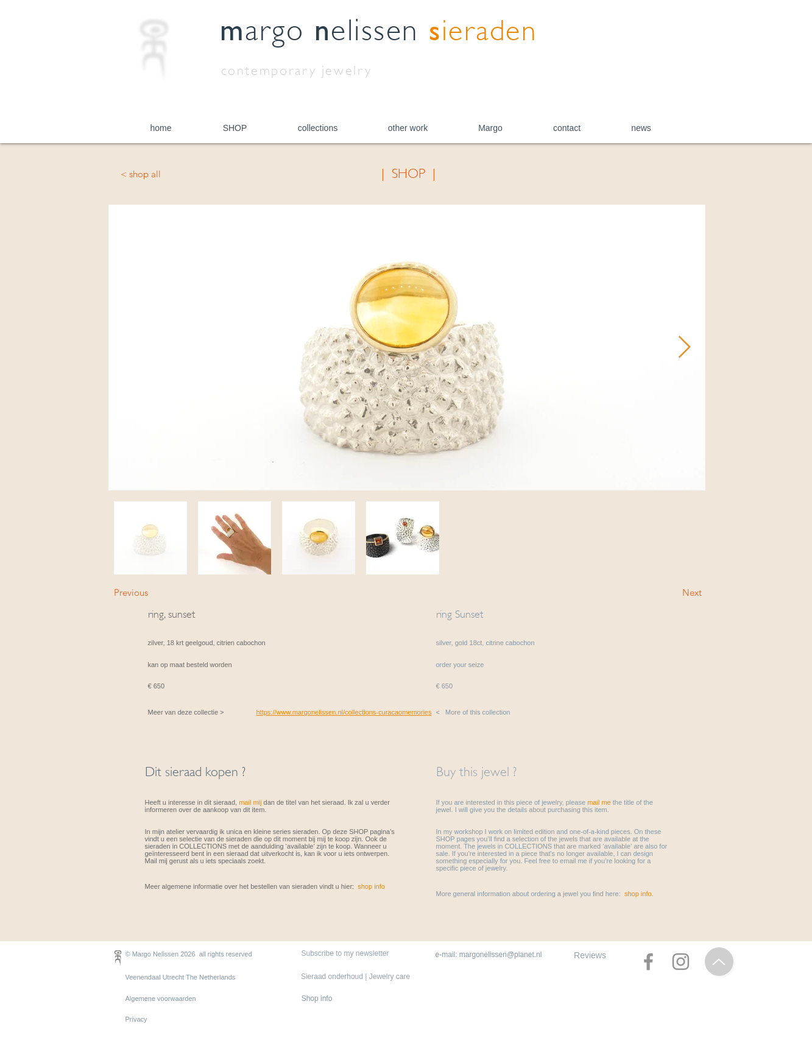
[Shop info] (317, 999)
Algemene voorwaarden (160, 998)
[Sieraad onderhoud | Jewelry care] (356, 977)
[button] (235, 128)
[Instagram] (680, 961)
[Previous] (154, 592)
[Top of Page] (719, 961)
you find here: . (617, 893)
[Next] (671, 592)
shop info (371, 886)
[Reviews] (590, 955)
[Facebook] (648, 961)
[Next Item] (684, 347)
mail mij (250, 802)
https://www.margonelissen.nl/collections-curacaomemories (344, 712)
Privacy (136, 1019)
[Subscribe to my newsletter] (345, 954)
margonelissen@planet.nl (500, 954)
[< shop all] (161, 173)
